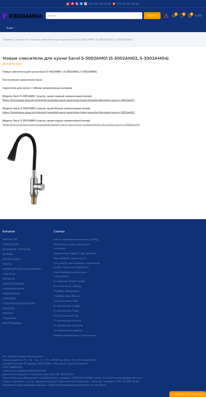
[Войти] (166, 15)
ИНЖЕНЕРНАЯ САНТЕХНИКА (22, 268)
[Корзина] (189, 15)
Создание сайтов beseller (187, 394)
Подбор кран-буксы (67, 295)
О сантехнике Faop (66, 310)
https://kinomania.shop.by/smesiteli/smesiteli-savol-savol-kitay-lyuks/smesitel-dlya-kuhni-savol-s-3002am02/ (69, 112)
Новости (22, 39)
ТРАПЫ (8, 264)
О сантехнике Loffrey (68, 286)
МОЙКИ (8, 254)
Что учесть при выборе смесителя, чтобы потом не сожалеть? (77, 265)
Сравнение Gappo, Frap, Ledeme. (75, 253)
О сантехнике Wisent (68, 320)
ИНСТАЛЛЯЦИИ (14, 283)
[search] (152, 15)
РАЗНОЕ (8, 313)
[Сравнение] (174, 15)
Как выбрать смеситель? (70, 258)
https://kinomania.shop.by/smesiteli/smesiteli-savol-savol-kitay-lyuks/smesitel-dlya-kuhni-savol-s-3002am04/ (71, 164)
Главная (8, 39)
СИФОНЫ (9, 273)
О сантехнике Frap (66, 300)
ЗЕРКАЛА (9, 278)
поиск (52, 15)
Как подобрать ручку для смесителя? (70, 274)
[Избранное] (182, 15)
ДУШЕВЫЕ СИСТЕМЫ (17, 249)
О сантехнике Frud (66, 315)
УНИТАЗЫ (10, 298)
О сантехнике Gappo (67, 305)
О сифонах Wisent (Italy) (70, 281)
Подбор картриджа (67, 291)
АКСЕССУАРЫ (12, 259)
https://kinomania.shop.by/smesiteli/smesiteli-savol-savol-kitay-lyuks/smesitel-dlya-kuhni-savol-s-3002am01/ (69, 100)
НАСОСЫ (9, 308)
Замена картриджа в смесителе (75, 335)
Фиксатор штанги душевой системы (72, 246)
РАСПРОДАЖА (13, 323)
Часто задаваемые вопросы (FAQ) (76, 239)
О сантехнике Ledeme (68, 330)
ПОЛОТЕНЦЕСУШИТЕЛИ (19, 303)
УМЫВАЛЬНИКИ (14, 288)
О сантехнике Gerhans (69, 325)
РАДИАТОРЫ (11, 293)
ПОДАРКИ (10, 318)
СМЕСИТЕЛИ (11, 244)
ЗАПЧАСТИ (10, 239)
